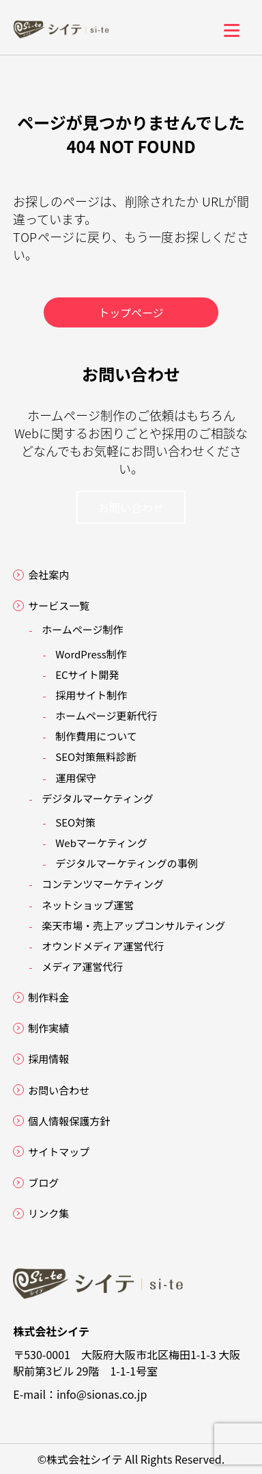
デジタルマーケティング (98, 798)
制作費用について (96, 736)
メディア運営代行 (82, 966)
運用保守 (75, 777)
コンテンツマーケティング (103, 883)
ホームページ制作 (82, 629)
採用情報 (48, 1058)
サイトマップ (58, 1151)
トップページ (131, 312)
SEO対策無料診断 (95, 756)
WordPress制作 (91, 654)
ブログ (43, 1182)
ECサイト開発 (87, 674)
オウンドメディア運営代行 (103, 946)
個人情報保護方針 (69, 1121)
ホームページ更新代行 (106, 715)
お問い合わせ (131, 507)
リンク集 (48, 1213)
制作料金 (48, 997)
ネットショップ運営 (88, 905)
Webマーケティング (101, 842)
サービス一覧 (58, 605)
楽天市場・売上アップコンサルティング (133, 925)
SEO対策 (75, 822)
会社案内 (48, 574)
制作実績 (48, 1028)
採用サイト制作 (91, 695)
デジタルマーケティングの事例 (126, 863)
